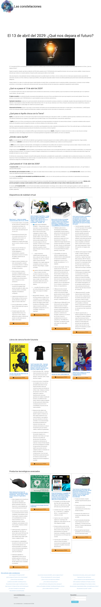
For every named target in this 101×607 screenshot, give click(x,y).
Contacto (16, 597)
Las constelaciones (27, 6)
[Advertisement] (50, 23)
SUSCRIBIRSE (75, 601)
